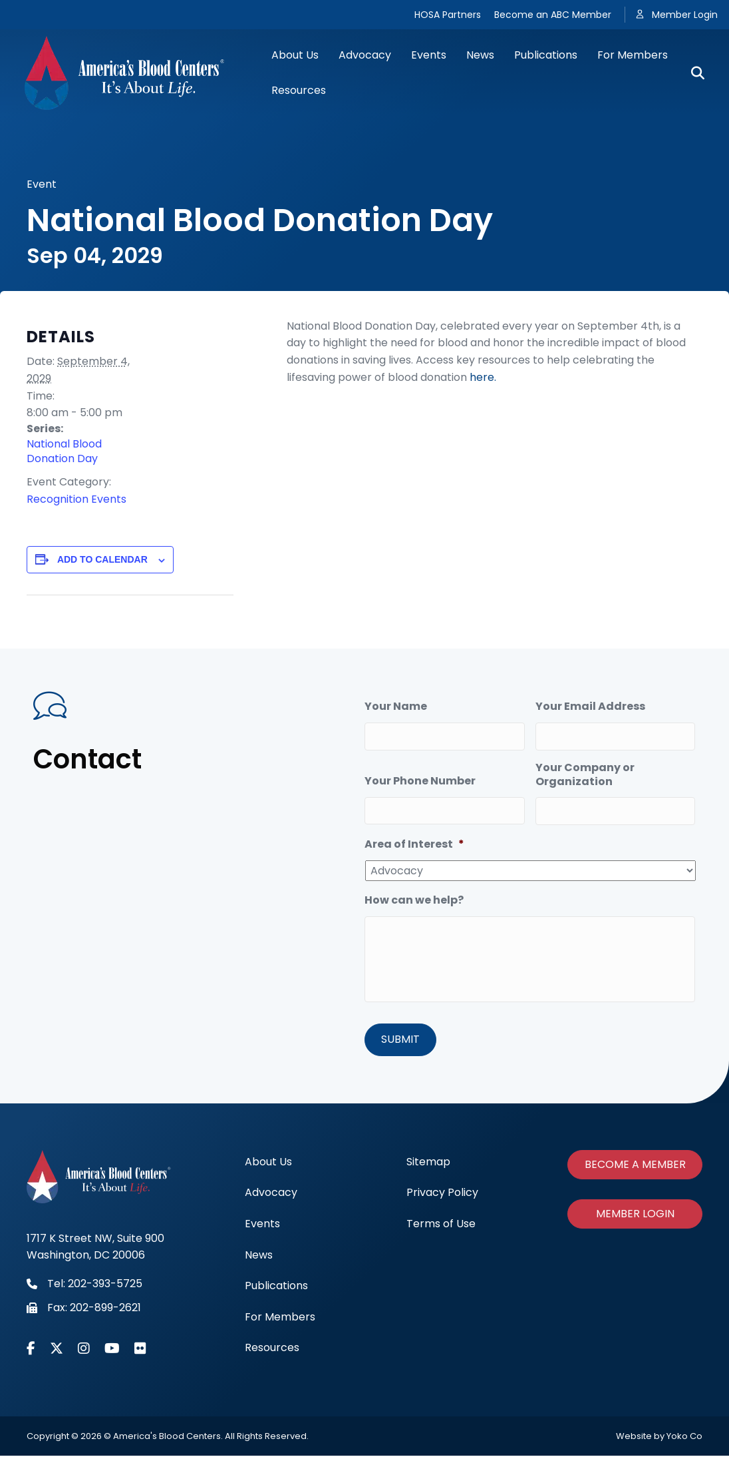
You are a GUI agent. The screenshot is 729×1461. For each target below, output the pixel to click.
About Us (295, 55)
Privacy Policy (442, 1198)
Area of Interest (414, 835)
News (480, 55)
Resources (298, 90)
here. (483, 377)
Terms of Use (441, 1229)
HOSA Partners (447, 14)
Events (428, 55)
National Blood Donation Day (64, 451)
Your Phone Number (420, 777)
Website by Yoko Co (659, 1441)
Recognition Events (76, 499)
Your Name (395, 707)
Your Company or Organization (585, 770)
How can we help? (414, 891)
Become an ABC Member (552, 14)
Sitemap (428, 1167)
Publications (545, 55)
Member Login (685, 14)
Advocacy (365, 55)
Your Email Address (590, 707)
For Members (632, 55)
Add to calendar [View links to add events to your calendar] (102, 559)
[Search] (692, 73)
